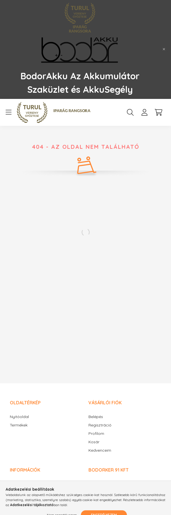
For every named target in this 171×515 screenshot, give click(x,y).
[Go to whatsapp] (158, 499)
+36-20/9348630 (110, 490)
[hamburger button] (8, 112)
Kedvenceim (99, 450)
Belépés (95, 416)
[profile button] (144, 112)
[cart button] (158, 112)
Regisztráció (99, 425)
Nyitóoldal (19, 416)
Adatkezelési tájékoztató (33, 492)
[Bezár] (164, 49)
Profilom (96, 433)
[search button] (130, 112)
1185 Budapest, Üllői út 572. (120, 483)
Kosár (93, 442)
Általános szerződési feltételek (37, 484)
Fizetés (16, 500)
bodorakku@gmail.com (117, 498)
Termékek (19, 425)
